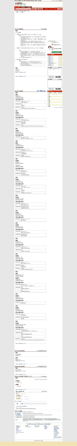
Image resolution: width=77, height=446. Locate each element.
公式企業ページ (47, 426)
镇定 (25, 174)
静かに (22, 220)
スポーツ (37, 424)
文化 (27, 424)
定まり (19, 114)
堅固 (24, 315)
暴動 (24, 150)
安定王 (50, 57)
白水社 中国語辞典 (19, 29)
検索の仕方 (17, 427)
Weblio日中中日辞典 (25, 419)
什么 (49, 103)
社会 (30, 61)
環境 (38, 36)
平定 (22, 104)
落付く (23, 198)
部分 (19, 97)
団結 (28, 57)
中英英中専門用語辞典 (19, 366)
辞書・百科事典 (48, 424)
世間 (22, 138)
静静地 (26, 291)
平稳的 (24, 123)
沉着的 (24, 266)
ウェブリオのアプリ (28, 426)
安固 (19, 309)
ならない (39, 61)
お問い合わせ (37, 426)
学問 (50, 423)
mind (29, 339)
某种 (24, 235)
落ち (34, 34)
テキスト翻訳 (50, 67)
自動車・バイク (40, 423)
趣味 (34, 424)
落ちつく (19, 198)
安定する (31, 285)
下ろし (45, 44)
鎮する (19, 144)
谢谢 (49, 106)
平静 (22, 173)
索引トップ (17, 76)
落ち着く (22, 203)
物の (22, 171)
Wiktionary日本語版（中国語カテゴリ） (23, 376)
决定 (26, 234)
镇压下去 (24, 152)
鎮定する (26, 102)
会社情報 (46, 427)
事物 (22, 235)
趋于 (28, 251)
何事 (26, 138)
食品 (41, 424)
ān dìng (19, 354)
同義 (21, 97)
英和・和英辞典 (24, 0)
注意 (43, 42)
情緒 (23, 34)
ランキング (24, 76)
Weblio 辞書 (55, 426)
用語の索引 (20, 76)
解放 (31, 41)
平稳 (22, 190)
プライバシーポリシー (19, 430)
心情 (21, 34)
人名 (43, 424)
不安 (40, 34)
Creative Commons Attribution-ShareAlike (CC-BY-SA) (36, 418)
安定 (51, 419)
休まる (19, 297)
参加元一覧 (25, 411)
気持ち (41, 42)
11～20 (54, 92)
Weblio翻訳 (55, 429)
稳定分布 (50, 65)
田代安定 (50, 64)
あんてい (19, 359)
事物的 (26, 337)
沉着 (22, 206)
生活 (29, 424)
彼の (35, 42)
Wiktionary (45, 376)
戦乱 (22, 102)
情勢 (20, 72)
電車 (36, 423)
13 (43, 379)
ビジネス (27, 423)
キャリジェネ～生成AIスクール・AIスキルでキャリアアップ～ (57, 438)
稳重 (23, 206)
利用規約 (17, 429)
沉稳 (31, 337)
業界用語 (30, 423)
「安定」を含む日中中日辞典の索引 (22, 406)
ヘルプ (17, 428)
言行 (24, 337)
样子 (25, 173)
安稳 (22, 234)
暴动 (25, 153)
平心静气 (27, 206)
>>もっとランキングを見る (58, 107)
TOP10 (50, 92)
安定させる (20, 59)
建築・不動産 (47, 423)
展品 (49, 100)
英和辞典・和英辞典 (56, 428)
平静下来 (28, 291)
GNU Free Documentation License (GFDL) (51, 418)
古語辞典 (35, 0)
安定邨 (50, 59)
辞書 (15, 0)
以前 (37, 52)
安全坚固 (27, 317)
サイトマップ (18, 431)
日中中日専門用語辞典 (19, 350)
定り (22, 226)
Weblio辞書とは (18, 426)
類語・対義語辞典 (18, 0)
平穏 (37, 51)
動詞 (17, 384)
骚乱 (22, 288)
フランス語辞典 (56, 432)
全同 (20, 115)
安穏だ (22, 262)
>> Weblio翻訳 (60, 67)
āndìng (20, 32)
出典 (35, 379)
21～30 (59, 92)
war (29, 108)
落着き (19, 279)
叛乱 (23, 153)
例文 (22, 12)
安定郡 (50, 60)
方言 (44, 424)
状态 (26, 235)
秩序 (31, 61)
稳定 (29, 251)
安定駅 (50, 61)
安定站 (50, 58)
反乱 (22, 150)
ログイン (57, 0)
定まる (19, 241)
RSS (42, 440)
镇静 (25, 206)
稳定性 (19, 360)
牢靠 (25, 317)
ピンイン (17, 354)
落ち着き (39, 44)
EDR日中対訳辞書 (18, 91)
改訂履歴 (53, 419)
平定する (22, 101)
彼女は (37, 44)
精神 (25, 34)
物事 (22, 232)
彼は (44, 36)
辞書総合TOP (60, 0)
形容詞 (17, 380)
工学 (44, 423)
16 (44, 379)
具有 (49, 96)
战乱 (23, 105)
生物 (39, 424)
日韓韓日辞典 (32, 0)
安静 (22, 123)
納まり (19, 165)
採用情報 (46, 428)
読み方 (16, 359)
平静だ (22, 119)
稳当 (26, 174)
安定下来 (27, 288)
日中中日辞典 (28, 0)
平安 (23, 265)
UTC (45, 379)
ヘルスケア (32, 424)
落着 (22, 324)
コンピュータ (34, 423)
